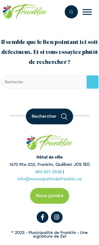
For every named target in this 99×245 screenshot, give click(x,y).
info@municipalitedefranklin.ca (49, 179)
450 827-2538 (48, 172)
